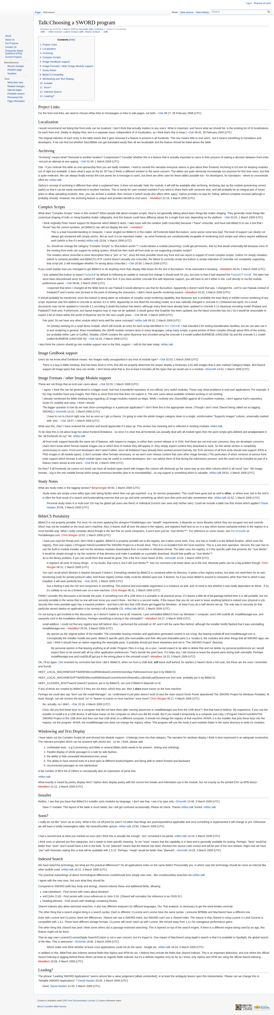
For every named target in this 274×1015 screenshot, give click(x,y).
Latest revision (71, 31)
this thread (237, 531)
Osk (161, 113)
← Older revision (53, 31)
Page (38, 12)
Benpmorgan (99, 487)
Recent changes (15, 66)
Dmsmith (83, 29)
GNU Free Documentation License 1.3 (80, 1000)
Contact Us (10, 47)
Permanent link (15, 97)
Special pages (14, 90)
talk (91, 29)
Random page (14, 69)
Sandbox (11, 73)
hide (72, 39)
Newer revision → (94, 31)
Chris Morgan (69, 535)
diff (42, 31)
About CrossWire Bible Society (51, 1006)
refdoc (53, 179)
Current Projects (13, 57)
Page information (16, 101)
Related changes (16, 86)
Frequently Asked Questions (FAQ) (14, 52)
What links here (15, 82)
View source (186, 12)
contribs (99, 29)
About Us (9, 39)
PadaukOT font (240, 274)
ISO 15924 (171, 325)
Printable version (15, 93)
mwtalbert (137, 227)
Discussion (49, 12)
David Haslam (86, 980)
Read (175, 12)
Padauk (88, 274)
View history (202, 12)
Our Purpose (11, 43)
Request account (262, 3)
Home (8, 36)
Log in (249, 3)
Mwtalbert (156, 198)
